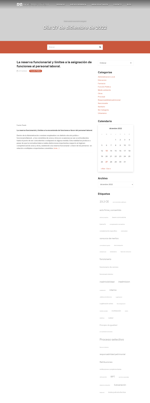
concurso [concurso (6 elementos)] (124, 231)
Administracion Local (106, 77)
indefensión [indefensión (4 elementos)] (103, 290)
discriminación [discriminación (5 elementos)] (118, 245)
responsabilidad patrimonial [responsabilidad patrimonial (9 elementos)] (112, 354)
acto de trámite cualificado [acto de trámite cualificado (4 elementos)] (119, 202)
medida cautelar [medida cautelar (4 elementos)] (104, 311)
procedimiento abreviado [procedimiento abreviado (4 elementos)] (106, 331)
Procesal (101, 97)
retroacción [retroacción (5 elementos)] (103, 377)
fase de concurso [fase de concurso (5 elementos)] (126, 252)
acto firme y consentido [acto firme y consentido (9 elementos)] (110, 210)
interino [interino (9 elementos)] (113, 290)
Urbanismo (102, 113)
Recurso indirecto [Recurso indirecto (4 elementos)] (104, 347)
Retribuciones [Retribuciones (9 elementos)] (106, 362)
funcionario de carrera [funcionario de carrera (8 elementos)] (109, 267)
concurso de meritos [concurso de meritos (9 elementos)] (109, 238)
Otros (100, 93)
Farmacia (101, 84)
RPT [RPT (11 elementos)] (113, 377)
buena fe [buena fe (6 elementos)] (103, 224)
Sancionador (103, 103)
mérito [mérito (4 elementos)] (126, 311)
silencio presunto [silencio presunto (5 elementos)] (105, 385)
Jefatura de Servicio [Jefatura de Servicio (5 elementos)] (106, 297)
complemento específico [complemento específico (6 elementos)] (108, 231)
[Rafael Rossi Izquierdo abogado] (33, 5)
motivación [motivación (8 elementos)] (116, 311)
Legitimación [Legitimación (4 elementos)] (119, 297)
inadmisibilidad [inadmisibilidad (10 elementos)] (107, 282)
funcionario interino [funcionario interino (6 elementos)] (106, 274)
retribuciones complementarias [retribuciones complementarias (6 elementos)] (110, 369)
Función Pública (104, 87)
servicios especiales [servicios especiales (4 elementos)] (124, 377)
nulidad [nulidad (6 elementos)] (110, 318)
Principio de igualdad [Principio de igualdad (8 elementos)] (108, 325)
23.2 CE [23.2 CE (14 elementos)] (104, 201)
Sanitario (101, 107)
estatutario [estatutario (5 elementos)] (113, 252)
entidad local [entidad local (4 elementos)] (103, 251)
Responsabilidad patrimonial (109, 100)
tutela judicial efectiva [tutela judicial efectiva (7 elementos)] (117, 392)
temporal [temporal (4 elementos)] (102, 392)
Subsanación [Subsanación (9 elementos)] (120, 385)
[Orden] (115, 63)
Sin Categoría (103, 110)
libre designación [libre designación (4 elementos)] (121, 303)
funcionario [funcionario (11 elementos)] (105, 259)
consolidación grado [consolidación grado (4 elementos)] (105, 245)
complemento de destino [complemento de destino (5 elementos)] (117, 224)
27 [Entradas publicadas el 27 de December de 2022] (106, 162)
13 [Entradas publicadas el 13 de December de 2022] (106, 151)
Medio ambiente (104, 90)
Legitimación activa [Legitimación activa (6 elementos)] (106, 303)
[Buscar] (75, 47)
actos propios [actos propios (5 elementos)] (104, 217)
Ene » (109, 169)
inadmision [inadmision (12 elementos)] (124, 282)
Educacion (102, 80)
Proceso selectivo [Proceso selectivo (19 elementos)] (112, 339)
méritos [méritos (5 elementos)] (102, 318)
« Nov (103, 169)
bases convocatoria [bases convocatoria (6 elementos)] (119, 217)
